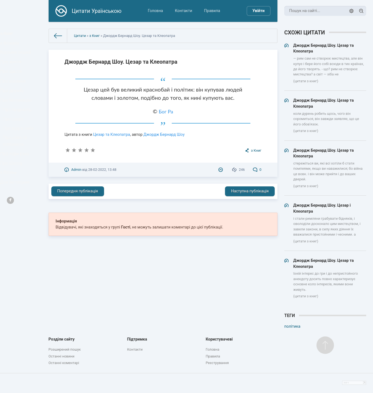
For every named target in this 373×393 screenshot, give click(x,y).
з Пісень (10, 203)
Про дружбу (13, 104)
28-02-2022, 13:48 (102, 170)
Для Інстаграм (16, 215)
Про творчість (18, 128)
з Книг (8, 34)
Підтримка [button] (137, 339)
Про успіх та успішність (16, 165)
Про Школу (13, 191)
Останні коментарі (64, 363)
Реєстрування (217, 363)
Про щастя (12, 81)
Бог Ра (166, 111)
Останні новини (62, 356)
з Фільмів (11, 46)
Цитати (80, 36)
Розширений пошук (65, 349)
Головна (155, 10)
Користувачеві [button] (219, 339)
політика (292, 326)
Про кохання (14, 93)
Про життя (12, 69)
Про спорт (14, 139)
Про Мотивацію (17, 116)
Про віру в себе (19, 151)
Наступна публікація (250, 191)
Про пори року (16, 179)
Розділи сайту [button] (62, 339)
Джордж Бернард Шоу (164, 134)
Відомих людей (17, 57)
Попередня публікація (77, 191)
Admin (76, 170)
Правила (212, 10)
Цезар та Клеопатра (111, 134)
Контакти (183, 10)
